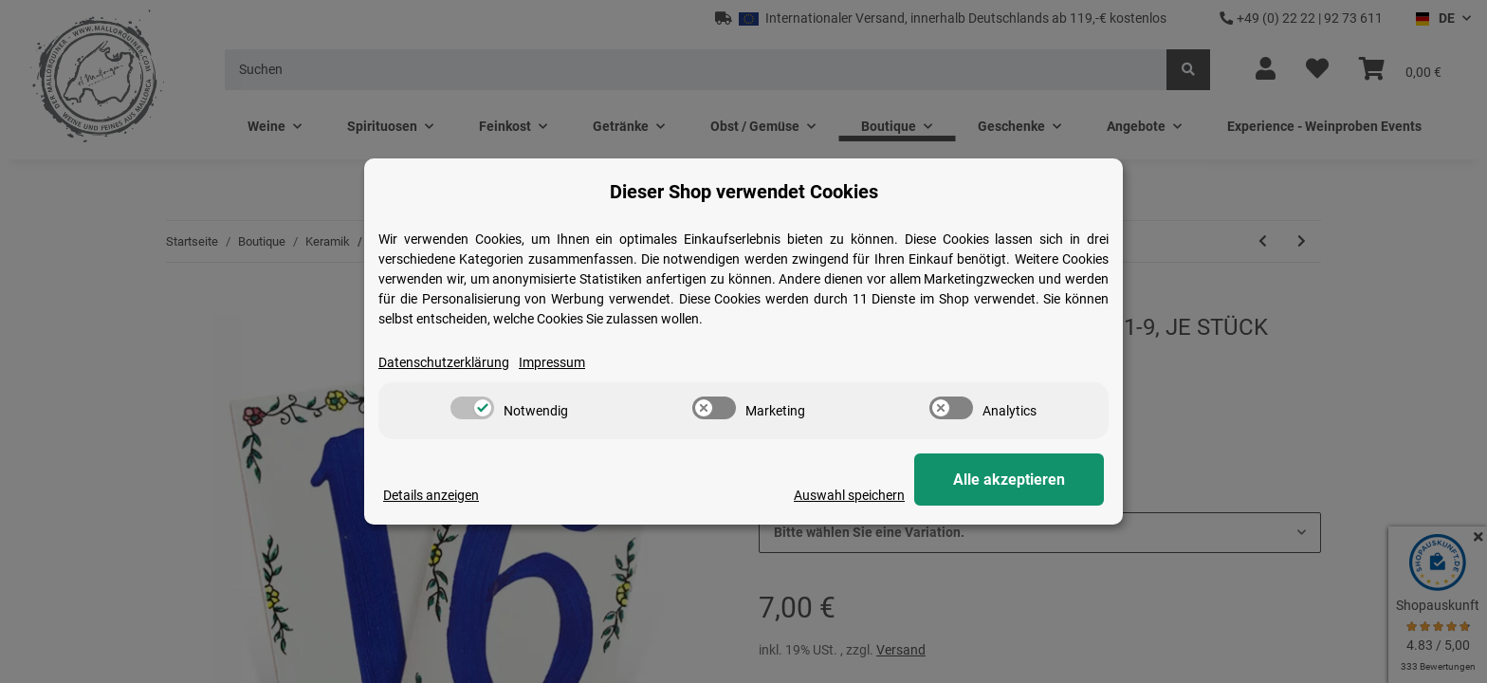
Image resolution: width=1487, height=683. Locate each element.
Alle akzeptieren (1009, 480)
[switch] (472, 408)
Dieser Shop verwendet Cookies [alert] (744, 191)
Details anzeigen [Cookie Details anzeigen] (431, 495)
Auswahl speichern (849, 495)
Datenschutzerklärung (443, 362)
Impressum (552, 362)
